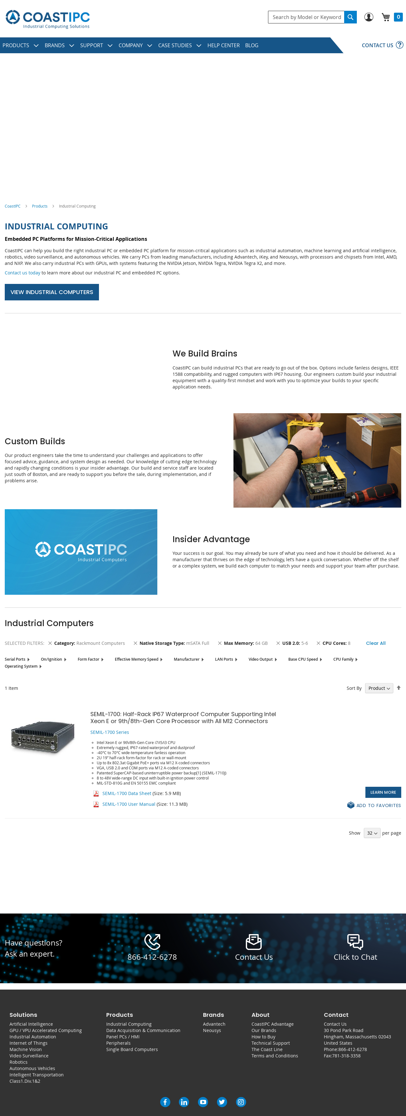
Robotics (19, 1062)
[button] (374, 805)
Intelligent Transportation (37, 1075)
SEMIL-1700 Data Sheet (126, 793)
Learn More (383, 792)
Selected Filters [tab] (24, 643)
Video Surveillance (29, 1056)
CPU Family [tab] (343, 659)
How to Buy (263, 1037)
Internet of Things (29, 1043)
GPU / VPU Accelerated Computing (46, 1030)
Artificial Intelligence (31, 1024)
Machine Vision (26, 1049)
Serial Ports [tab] (15, 659)
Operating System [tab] (21, 666)
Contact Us (335, 1024)
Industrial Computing (129, 1024)
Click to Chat (355, 957)
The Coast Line (267, 1049)
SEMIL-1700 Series (109, 732)
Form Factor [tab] (88, 659)
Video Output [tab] (261, 659)
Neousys (212, 1030)
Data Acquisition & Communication (143, 1030)
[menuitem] (21, 45)
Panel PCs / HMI (123, 1037)
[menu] (203, 45)
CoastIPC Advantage (273, 1024)
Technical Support (271, 1043)
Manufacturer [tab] (187, 659)
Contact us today (22, 273)
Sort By (354, 688)
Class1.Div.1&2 (25, 1081)
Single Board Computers (132, 1049)
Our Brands (264, 1030)
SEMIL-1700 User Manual (128, 804)
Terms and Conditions (275, 1056)
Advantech (214, 1024)
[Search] (350, 17)
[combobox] (312, 17)
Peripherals (118, 1043)
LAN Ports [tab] (224, 659)
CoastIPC (13, 205)
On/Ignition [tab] (51, 659)
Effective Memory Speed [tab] (136, 659)
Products (40, 205)
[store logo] (47, 19)
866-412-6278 (152, 957)
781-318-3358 (346, 1056)
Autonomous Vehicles (32, 1068)
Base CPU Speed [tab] (303, 659)
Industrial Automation (33, 1037)
